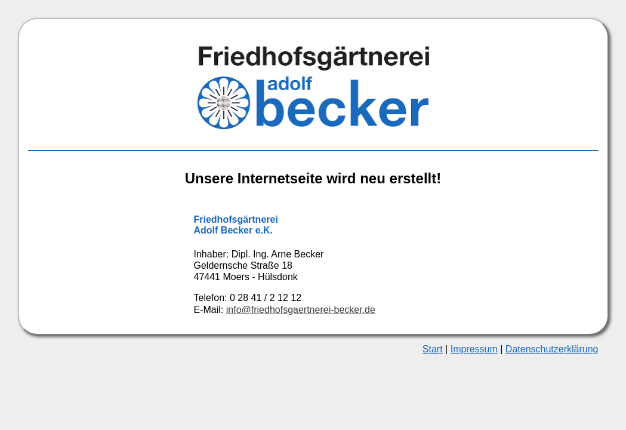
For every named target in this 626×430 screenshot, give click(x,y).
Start (433, 349)
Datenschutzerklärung (552, 349)
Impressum (474, 349)
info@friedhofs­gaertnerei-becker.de (300, 310)
